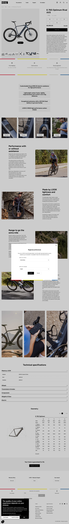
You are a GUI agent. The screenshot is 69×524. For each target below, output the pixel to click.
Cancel (38, 273)
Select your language (23, 266)
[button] (2, 521)
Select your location (22, 257)
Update (30, 273)
